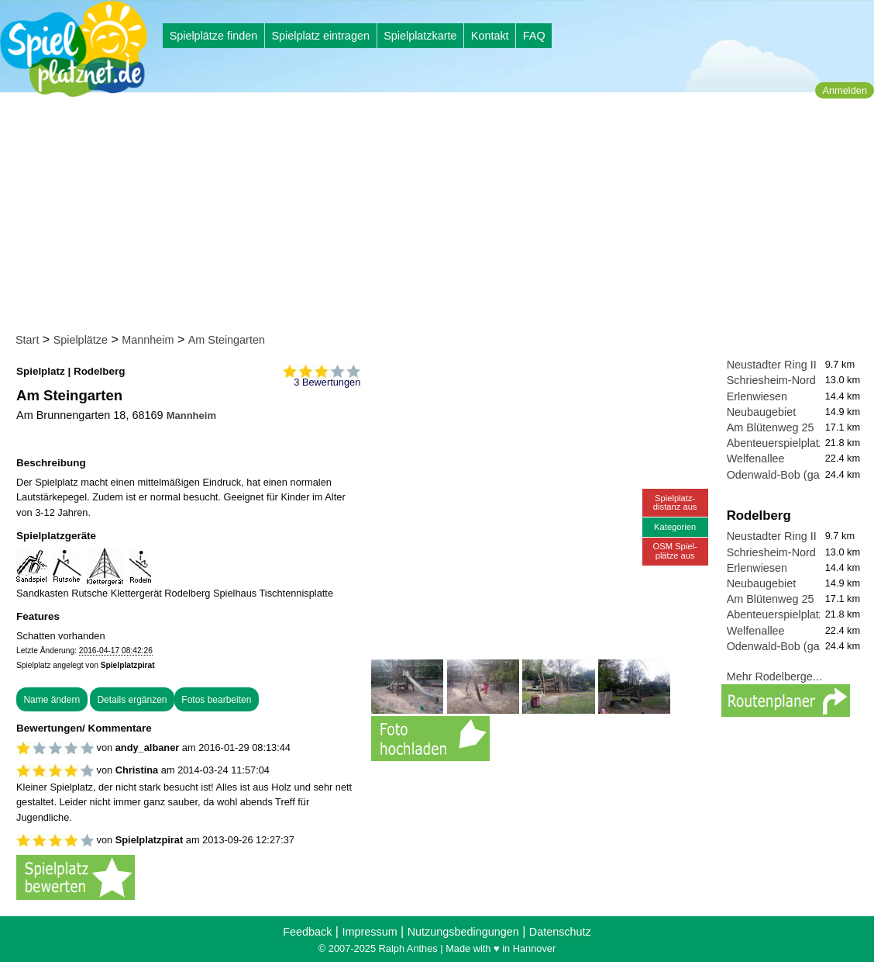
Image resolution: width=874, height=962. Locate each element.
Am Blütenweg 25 (770, 427)
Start (27, 340)
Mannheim (148, 340)
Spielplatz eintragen (320, 35)
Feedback (307, 932)
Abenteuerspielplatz (775, 443)
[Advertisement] (442, 215)
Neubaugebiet (762, 412)
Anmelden (844, 90)
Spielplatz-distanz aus (675, 502)
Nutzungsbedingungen (463, 932)
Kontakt (490, 35)
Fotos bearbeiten (216, 699)
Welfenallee (756, 458)
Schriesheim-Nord (771, 380)
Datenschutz (560, 932)
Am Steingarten (226, 340)
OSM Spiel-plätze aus (675, 550)
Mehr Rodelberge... (774, 676)
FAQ (534, 35)
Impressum (369, 932)
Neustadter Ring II (772, 364)
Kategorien (675, 526)
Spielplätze (80, 340)
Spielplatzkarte (420, 35)
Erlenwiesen (757, 396)
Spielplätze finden (214, 35)
